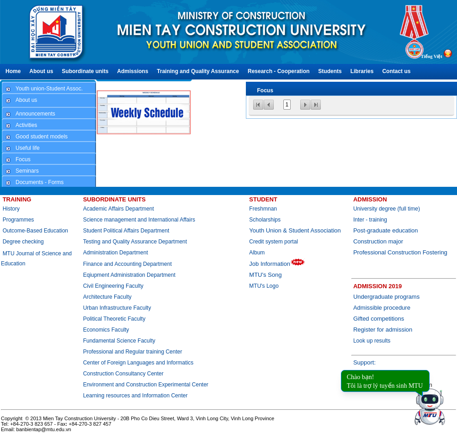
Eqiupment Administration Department (129, 275)
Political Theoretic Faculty (114, 319)
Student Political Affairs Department (126, 230)
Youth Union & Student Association (294, 230)
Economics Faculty (106, 330)
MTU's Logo (263, 286)
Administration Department (115, 252)
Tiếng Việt (431, 56)
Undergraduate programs (386, 296)
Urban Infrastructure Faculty (117, 308)
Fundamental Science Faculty (119, 341)
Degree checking (23, 241)
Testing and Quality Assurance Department (135, 241)
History (11, 209)
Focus (265, 90)
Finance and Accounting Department (127, 264)
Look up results (371, 341)
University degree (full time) (386, 209)
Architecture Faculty (107, 297)
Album (257, 252)
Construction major (378, 241)
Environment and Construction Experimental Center (145, 384)
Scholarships (265, 219)
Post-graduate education (385, 230)
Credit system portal (273, 241)
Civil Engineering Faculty (113, 286)
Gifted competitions (378, 318)
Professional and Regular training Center (132, 352)
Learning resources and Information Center (135, 395)
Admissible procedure (381, 307)
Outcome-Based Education (35, 230)
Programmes (18, 219)
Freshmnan (263, 209)
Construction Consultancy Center (123, 373)
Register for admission (382, 329)
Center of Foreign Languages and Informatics (138, 362)
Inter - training (370, 219)
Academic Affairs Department (118, 209)
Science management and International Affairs (140, 219)
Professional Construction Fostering (400, 252)
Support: (364, 362)
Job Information (277, 263)
